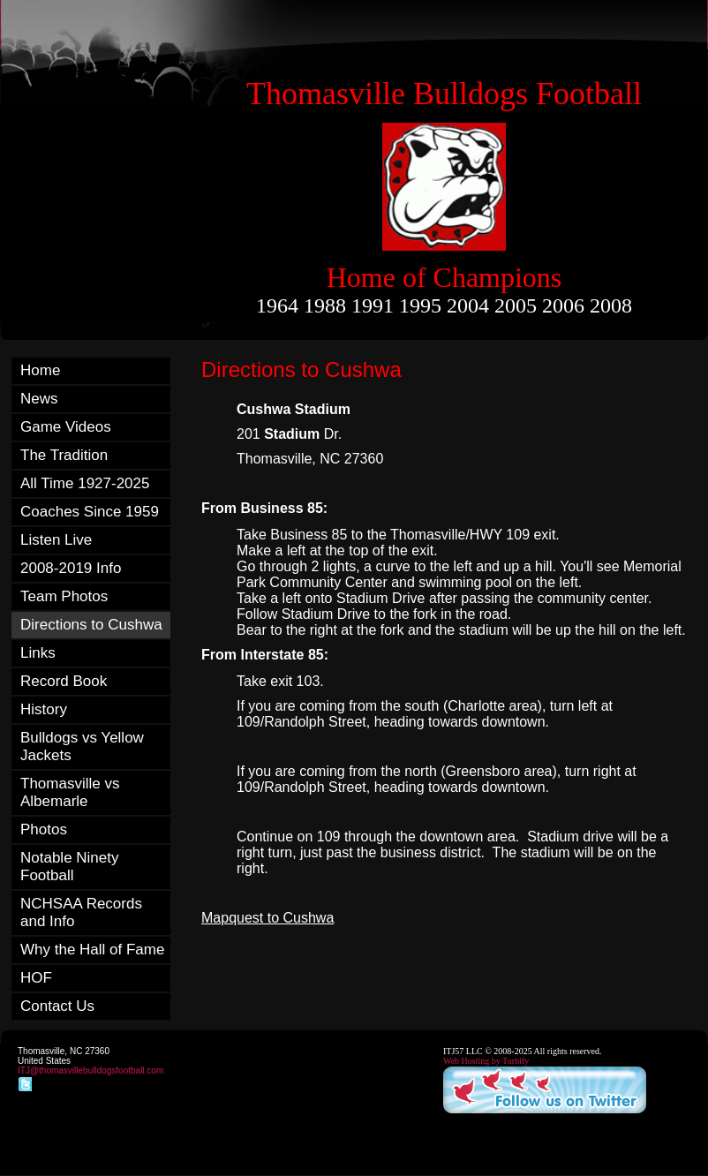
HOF (36, 977)
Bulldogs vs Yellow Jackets (82, 746)
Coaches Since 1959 (89, 511)
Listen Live (56, 539)
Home (40, 370)
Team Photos (64, 596)
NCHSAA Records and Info (81, 912)
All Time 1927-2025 (84, 483)
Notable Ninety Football (69, 866)
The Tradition (64, 455)
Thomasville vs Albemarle (69, 792)
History (43, 709)
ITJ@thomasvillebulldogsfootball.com (90, 1070)
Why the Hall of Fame (92, 949)
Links (38, 653)
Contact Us (57, 1006)
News (39, 398)
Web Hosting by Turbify (486, 1061)
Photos (43, 829)
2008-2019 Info (70, 568)
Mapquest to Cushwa (267, 917)
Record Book (63, 681)
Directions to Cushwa (91, 624)
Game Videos (65, 426)
